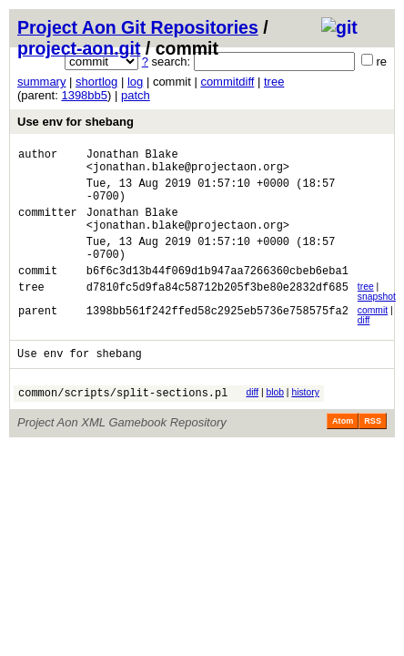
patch (135, 95)
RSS (372, 451)
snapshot (377, 321)
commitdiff (227, 81)
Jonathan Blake (132, 156)
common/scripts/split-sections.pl (122, 422)
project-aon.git (78, 48)
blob (275, 420)
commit (373, 335)
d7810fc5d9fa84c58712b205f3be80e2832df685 (217, 314)
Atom (342, 451)
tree (274, 81)
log (135, 81)
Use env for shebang (75, 121)
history (304, 420)
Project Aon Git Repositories (137, 27)
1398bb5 (84, 95)
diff (364, 345)
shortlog (96, 81)
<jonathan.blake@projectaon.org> (187, 171)
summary (41, 81)
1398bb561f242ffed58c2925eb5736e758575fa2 (217, 337)
